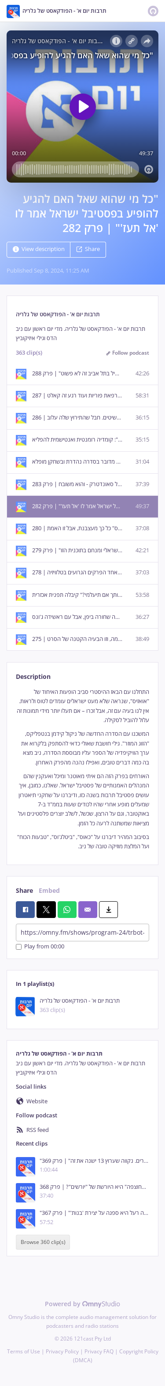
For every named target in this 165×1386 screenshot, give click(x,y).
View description (39, 249)
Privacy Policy (62, 1351)
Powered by (82, 1304)
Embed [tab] (49, 890)
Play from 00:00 (40, 947)
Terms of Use (23, 1351)
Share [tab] (24, 890)
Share (88, 249)
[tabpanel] (82, 769)
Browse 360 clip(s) (43, 1242)
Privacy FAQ (99, 1351)
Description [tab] (33, 676)
